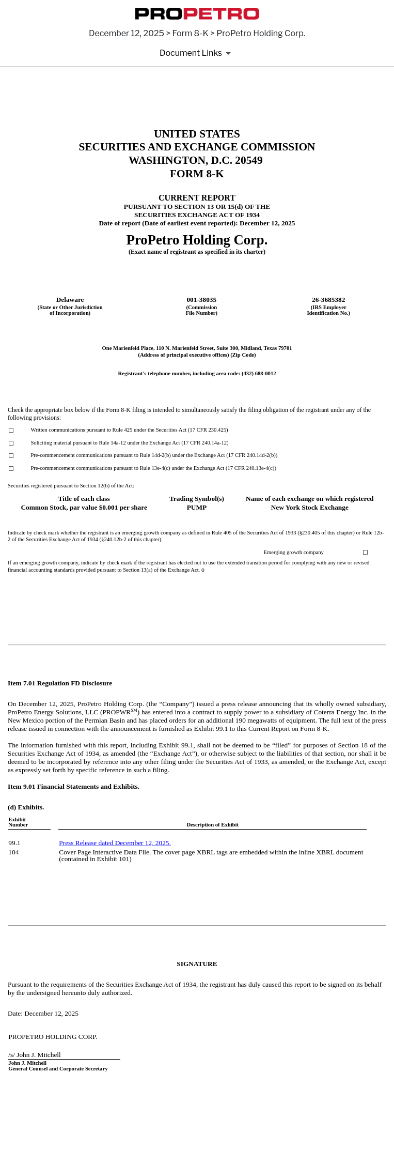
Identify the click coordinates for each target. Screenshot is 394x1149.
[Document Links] (197, 53)
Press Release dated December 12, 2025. (115, 843)
